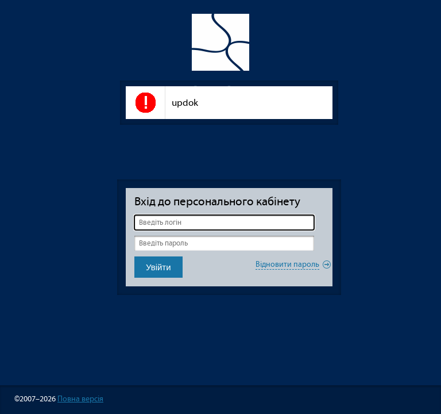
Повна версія (80, 399)
